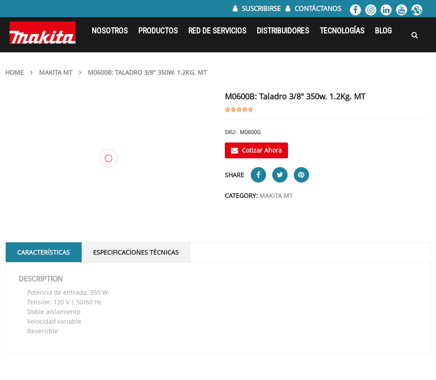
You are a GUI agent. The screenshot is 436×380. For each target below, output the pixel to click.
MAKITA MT (55, 72)
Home (14, 72)
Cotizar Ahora (256, 150)
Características (43, 252)
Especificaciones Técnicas (136, 252)
